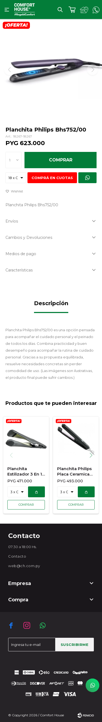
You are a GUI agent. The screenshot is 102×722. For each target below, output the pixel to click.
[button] (93, 455)
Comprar (60, 159)
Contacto (17, 556)
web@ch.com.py (24, 566)
